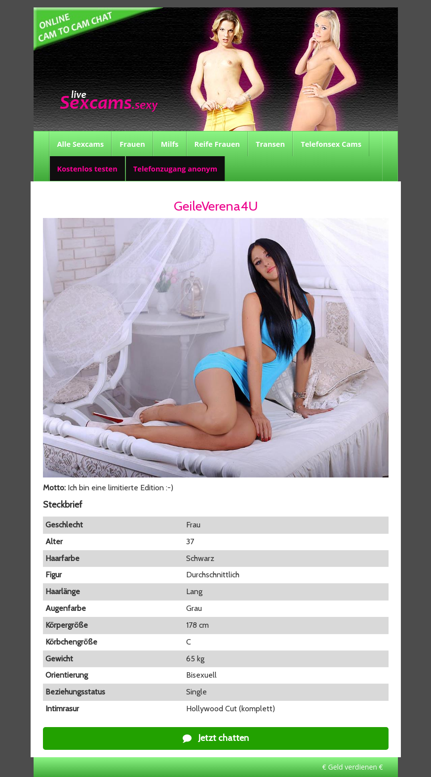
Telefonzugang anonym (175, 168)
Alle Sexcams (80, 144)
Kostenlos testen (87, 168)
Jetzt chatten (216, 738)
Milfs (170, 144)
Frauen (132, 144)
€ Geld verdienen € (352, 767)
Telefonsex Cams (331, 144)
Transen (270, 144)
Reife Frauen (217, 144)
